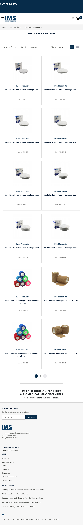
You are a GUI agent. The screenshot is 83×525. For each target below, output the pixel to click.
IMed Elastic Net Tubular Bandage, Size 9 (61, 248)
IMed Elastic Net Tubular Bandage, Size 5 (61, 142)
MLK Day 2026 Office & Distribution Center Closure (21, 502)
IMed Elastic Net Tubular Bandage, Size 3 (61, 89)
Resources (5, 469)
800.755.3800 (8, 3)
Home (4, 27)
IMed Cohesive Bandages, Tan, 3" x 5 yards (60, 300)
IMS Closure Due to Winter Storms (15, 494)
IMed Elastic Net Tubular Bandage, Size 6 (22, 195)
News (4, 465)
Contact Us (6, 473)
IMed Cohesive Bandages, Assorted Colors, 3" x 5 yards (22, 354)
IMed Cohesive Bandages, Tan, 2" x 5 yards (60, 353)
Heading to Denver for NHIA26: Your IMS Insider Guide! (23, 489)
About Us (5, 458)
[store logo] (10, 19)
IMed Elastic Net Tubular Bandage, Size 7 (61, 195)
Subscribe (31, 417)
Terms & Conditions (9, 476)
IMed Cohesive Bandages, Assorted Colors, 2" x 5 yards (22, 301)
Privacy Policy (7, 480)
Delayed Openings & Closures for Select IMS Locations (22, 498)
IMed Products (15, 27)
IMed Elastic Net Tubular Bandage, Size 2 (22, 89)
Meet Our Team (8, 462)
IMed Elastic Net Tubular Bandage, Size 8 (22, 248)
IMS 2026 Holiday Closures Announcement (18, 506)
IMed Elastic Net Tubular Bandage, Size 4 (22, 142)
